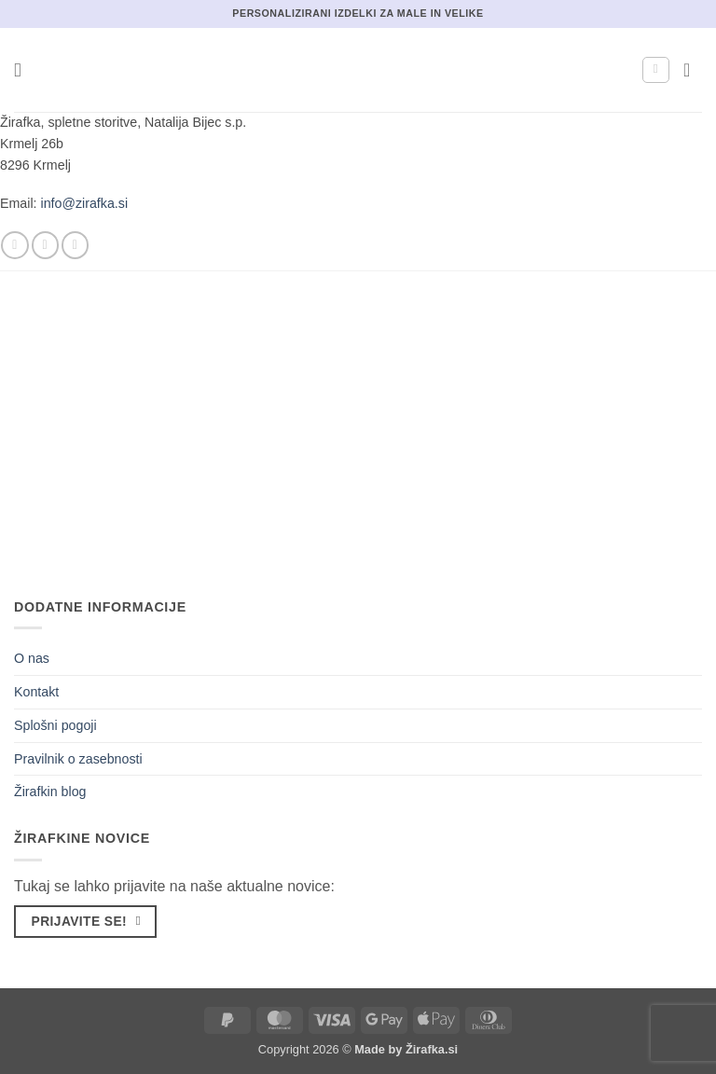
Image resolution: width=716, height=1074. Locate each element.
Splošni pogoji (55, 725)
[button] (24, 69)
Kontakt (36, 691)
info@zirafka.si (85, 203)
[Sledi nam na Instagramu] (45, 245)
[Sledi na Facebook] (14, 245)
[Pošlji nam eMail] (75, 245)
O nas (31, 658)
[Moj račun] (655, 70)
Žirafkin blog (50, 791)
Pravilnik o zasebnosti (78, 758)
